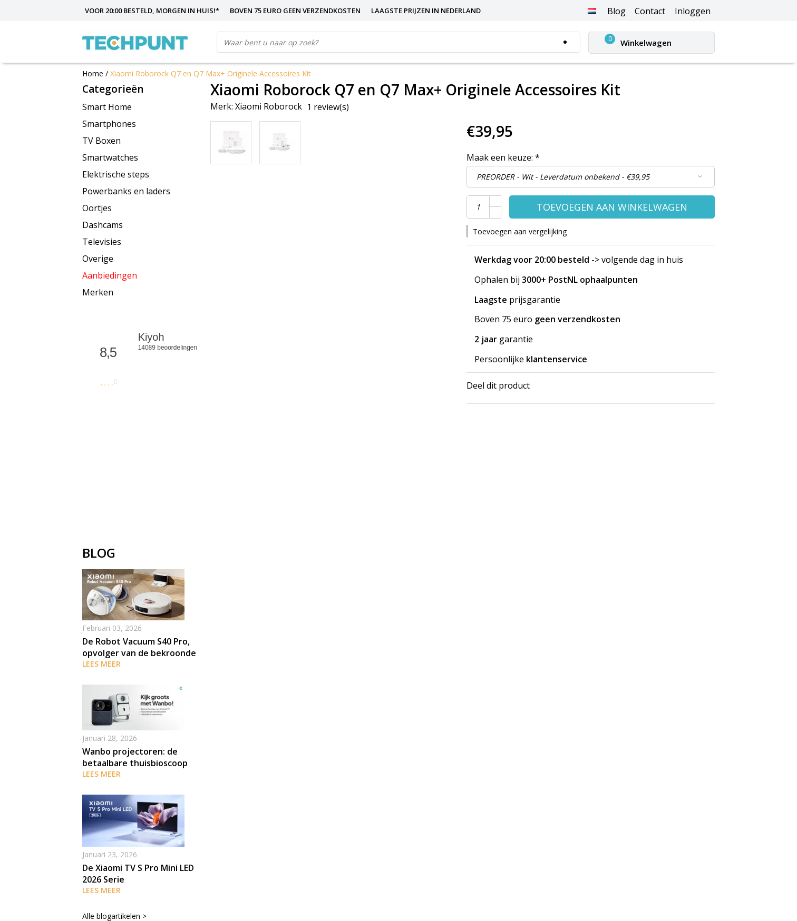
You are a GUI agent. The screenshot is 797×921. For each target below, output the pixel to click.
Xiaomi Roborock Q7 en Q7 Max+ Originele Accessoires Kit (210, 73)
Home (92, 73)
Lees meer (101, 664)
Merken (97, 292)
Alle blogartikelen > (114, 916)
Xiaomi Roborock (268, 106)
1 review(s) (328, 107)
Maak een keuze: (503, 157)
